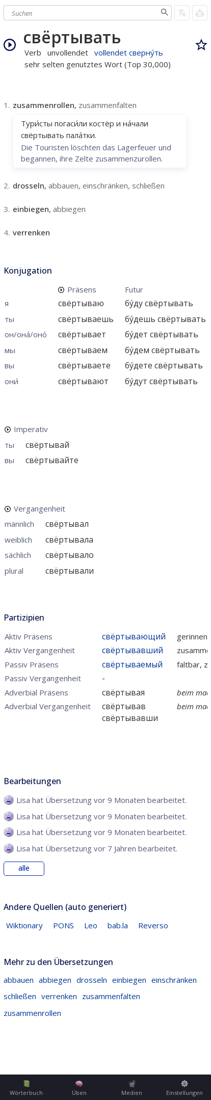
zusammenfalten (111, 996)
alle (24, 868)
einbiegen (129, 980)
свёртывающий (134, 636)
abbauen (19, 980)
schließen (20, 996)
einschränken (174, 980)
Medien (131, 1088)
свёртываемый (132, 664)
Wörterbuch (26, 1088)
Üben (79, 1088)
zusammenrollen (32, 1013)
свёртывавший (132, 650)
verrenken (59, 996)
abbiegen (55, 980)
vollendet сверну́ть (128, 52)
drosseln (91, 980)
